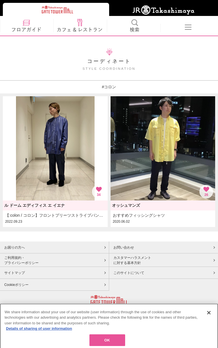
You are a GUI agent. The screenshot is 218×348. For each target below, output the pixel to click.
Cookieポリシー (16, 285)
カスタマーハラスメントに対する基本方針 (132, 260)
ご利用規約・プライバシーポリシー (21, 260)
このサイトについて (128, 273)
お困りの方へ (14, 247)
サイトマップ (14, 273)
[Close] (209, 317)
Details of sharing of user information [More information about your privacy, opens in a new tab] (39, 333)
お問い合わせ (123, 247)
